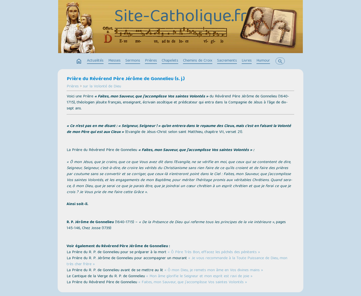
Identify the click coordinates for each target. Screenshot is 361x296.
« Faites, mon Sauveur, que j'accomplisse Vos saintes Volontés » (192, 282)
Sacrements (227, 60)
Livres (247, 60)
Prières (151, 60)
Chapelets (170, 60)
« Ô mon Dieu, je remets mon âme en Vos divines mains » (213, 270)
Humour (263, 60)
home (79, 61)
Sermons (132, 60)
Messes (114, 60)
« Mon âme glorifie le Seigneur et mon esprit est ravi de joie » (199, 276)
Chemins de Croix (197, 60)
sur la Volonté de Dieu (102, 86)
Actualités (95, 60)
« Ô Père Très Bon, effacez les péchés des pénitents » (214, 252)
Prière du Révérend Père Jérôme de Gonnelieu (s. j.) (126, 79)
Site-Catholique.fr (180, 18)
